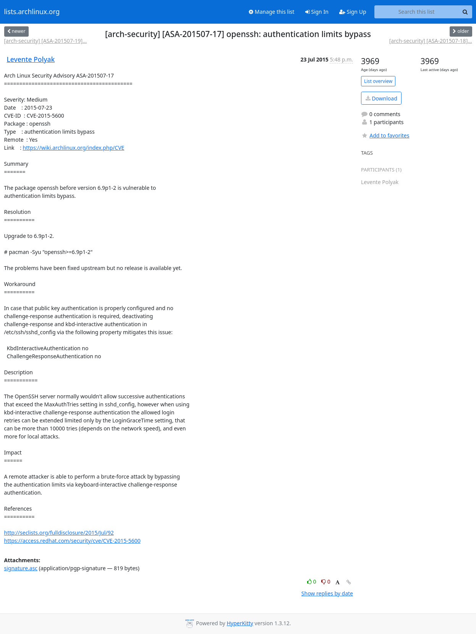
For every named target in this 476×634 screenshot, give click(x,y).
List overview (378, 81)
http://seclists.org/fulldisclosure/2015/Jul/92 (59, 532)
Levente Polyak (31, 59)
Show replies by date (327, 593)
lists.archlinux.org (32, 11)
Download (381, 98)
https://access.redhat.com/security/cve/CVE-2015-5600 (72, 540)
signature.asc (21, 568)
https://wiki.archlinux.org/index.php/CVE (74, 147)
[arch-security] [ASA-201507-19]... (45, 40)
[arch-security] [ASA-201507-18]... (430, 40)
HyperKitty (240, 623)
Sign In (317, 11)
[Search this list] (416, 11)
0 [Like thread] (312, 581)
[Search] (465, 11)
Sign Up (352, 11)
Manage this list (272, 11)
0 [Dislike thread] (325, 581)
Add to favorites (385, 135)
